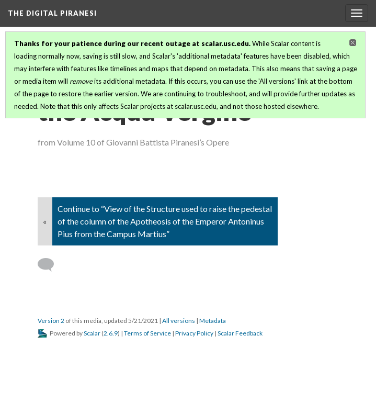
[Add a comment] (50, 265)
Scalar (92, 333)
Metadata (212, 320)
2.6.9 (111, 333)
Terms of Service (147, 333)
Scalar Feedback (240, 333)
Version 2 (51, 320)
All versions (178, 320)
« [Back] (45, 221)
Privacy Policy (194, 333)
